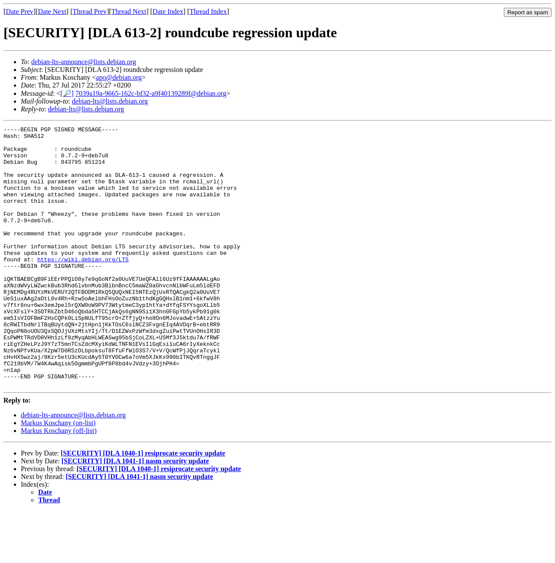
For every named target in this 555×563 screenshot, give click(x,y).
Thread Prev (89, 11)
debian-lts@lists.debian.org (110, 101)
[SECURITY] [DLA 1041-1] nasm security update (135, 513)
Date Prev (19, 11)
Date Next (52, 11)
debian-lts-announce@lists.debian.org (83, 61)
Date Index (168, 11)
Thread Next (128, 11)
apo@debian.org (119, 77)
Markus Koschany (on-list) (58, 474)
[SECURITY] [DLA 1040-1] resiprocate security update (143, 505)
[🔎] (67, 93)
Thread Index (208, 11)
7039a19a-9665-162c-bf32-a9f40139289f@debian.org (150, 93)
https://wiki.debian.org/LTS (83, 286)
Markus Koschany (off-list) (59, 482)
